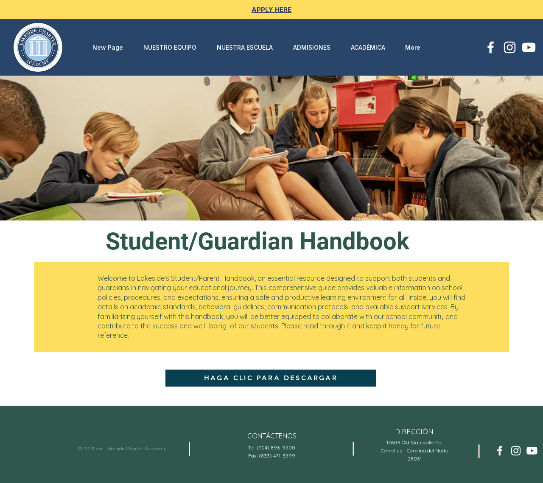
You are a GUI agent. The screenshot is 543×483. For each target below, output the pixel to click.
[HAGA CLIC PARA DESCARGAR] (270, 378)
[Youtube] (529, 47)
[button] (241, 47)
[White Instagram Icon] (510, 47)
